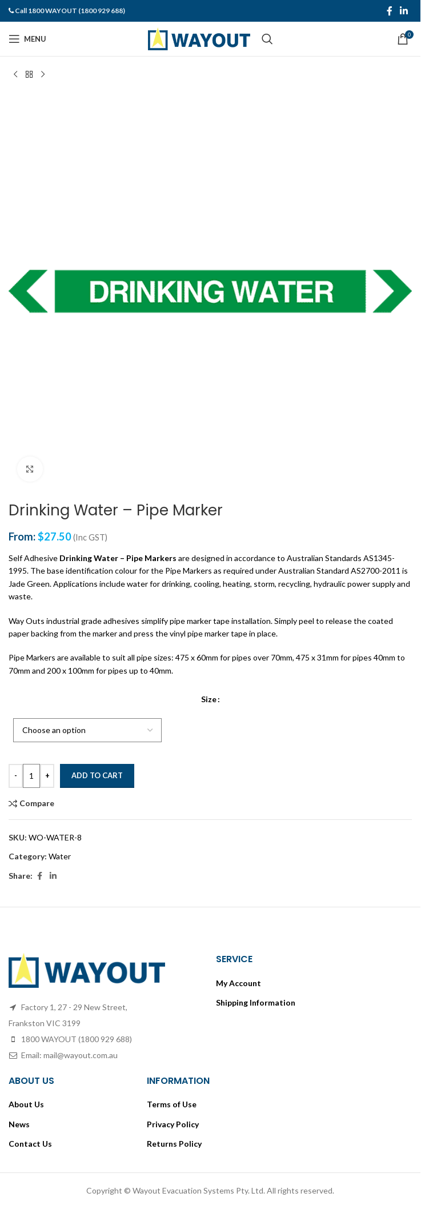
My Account (238, 983)
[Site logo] (199, 38)
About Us (26, 1104)
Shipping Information (255, 1002)
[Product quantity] (31, 776)
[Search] (267, 38)
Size (208, 699)
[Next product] (43, 75)
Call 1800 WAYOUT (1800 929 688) (70, 10)
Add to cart (97, 775)
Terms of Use (172, 1104)
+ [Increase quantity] (47, 775)
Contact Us (30, 1143)
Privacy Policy (173, 1124)
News (19, 1124)
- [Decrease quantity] (15, 775)
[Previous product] (15, 75)
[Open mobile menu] (27, 38)
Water (60, 856)
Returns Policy (174, 1143)
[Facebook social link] (389, 10)
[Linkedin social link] (404, 10)
